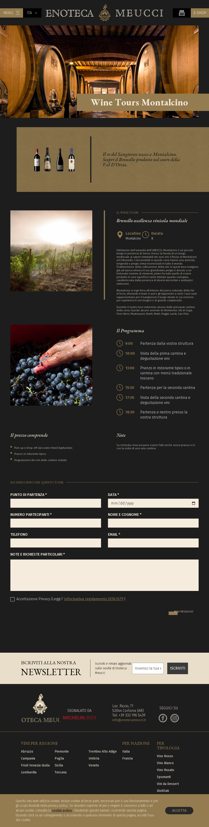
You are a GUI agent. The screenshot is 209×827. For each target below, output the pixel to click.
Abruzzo (27, 751)
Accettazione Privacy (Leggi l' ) (70, 599)
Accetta (179, 810)
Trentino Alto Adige (103, 751)
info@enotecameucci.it (129, 720)
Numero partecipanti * (31, 514)
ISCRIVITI (177, 668)
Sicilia (59, 765)
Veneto (94, 765)
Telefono (19, 534)
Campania (28, 758)
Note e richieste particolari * (37, 554)
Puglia (59, 758)
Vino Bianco (165, 763)
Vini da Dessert (168, 784)
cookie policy (62, 810)
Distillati (163, 791)
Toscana (60, 772)
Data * (113, 494)
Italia (126, 751)
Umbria (94, 758)
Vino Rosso (165, 756)
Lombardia (28, 772)
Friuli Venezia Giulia (35, 765)
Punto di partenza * (28, 494)
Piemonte (62, 751)
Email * (114, 534)
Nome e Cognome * (124, 514)
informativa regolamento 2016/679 (93, 599)
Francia (127, 758)
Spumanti (164, 777)
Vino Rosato (165, 770)
